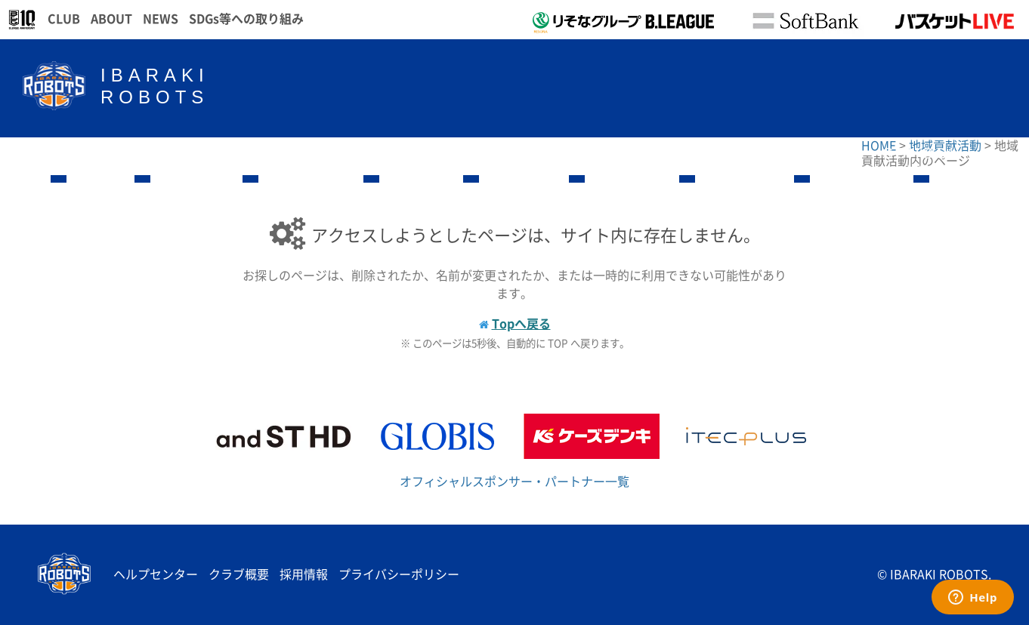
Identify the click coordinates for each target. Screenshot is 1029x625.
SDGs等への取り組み (246, 18)
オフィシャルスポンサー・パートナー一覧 (514, 481)
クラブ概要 (239, 574)
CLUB (64, 18)
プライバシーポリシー (398, 574)
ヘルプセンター (155, 574)
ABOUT (111, 18)
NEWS (160, 18)
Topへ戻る (521, 323)
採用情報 (304, 574)
